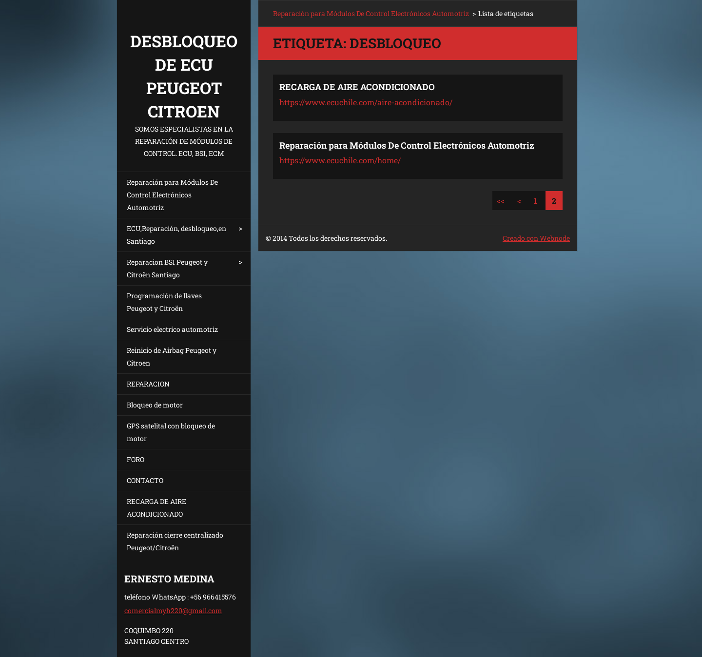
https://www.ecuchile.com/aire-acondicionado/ (365, 102)
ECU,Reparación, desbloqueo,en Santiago (176, 235)
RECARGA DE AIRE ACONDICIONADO (156, 508)
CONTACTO (145, 480)
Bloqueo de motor (155, 404)
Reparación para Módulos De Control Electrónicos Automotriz (172, 194)
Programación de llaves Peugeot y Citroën (164, 302)
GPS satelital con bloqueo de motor (171, 432)
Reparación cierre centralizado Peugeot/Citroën (175, 541)
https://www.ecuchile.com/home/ (340, 160)
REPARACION (148, 383)
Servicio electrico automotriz (172, 329)
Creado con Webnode (536, 238)
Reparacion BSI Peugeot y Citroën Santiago (167, 268)
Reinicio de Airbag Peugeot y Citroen (171, 356)
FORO (135, 459)
